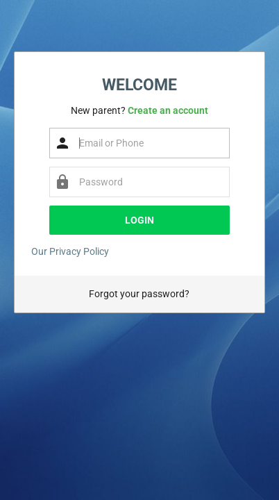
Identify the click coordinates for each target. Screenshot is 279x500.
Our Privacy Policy (70, 251)
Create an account (168, 110)
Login (139, 220)
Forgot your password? (139, 293)
